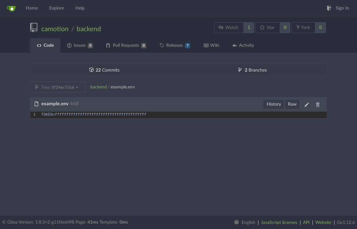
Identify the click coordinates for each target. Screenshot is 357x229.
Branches (252, 70)
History (274, 104)
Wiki (211, 45)
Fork (303, 27)
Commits (104, 70)
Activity (243, 45)
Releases (175, 45)
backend (89, 29)
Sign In (338, 8)
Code (45, 45)
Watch (228, 27)
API (306, 222)
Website (323, 222)
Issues (80, 45)
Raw (292, 104)
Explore (56, 8)
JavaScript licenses (279, 222)
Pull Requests (126, 45)
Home (32, 8)
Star (267, 27)
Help (80, 8)
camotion (55, 29)
